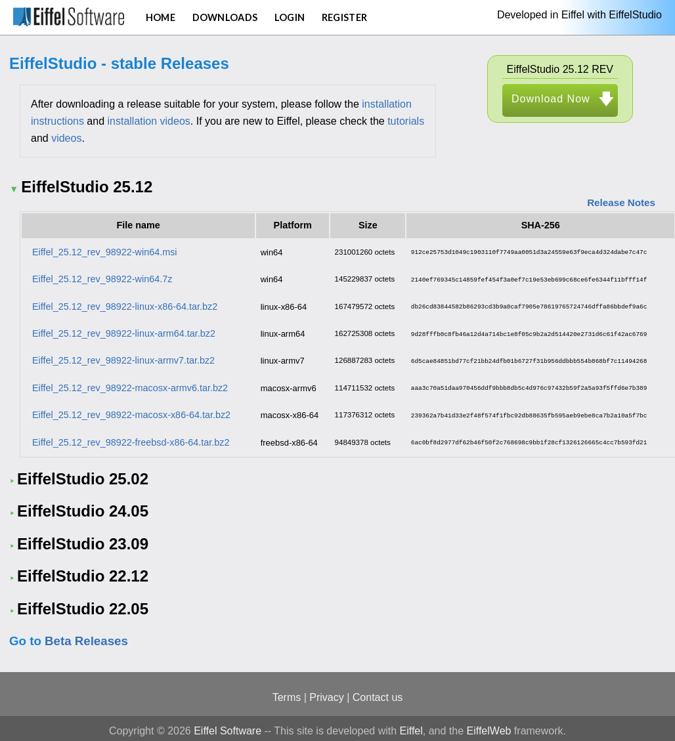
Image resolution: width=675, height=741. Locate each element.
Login (289, 17)
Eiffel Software (227, 725)
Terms (286, 692)
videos (66, 138)
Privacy (326, 692)
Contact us (378, 692)
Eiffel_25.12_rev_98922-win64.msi (104, 251)
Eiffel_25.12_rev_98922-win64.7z (102, 278)
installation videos (149, 121)
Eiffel (411, 725)
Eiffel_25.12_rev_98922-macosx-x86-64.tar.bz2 (131, 411)
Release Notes (621, 202)
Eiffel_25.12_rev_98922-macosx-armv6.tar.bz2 (130, 384)
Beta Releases (86, 636)
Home (160, 17)
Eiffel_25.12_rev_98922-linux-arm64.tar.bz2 (123, 331)
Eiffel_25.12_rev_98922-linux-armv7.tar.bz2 (123, 357)
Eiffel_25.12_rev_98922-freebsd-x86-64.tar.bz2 (131, 437)
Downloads (225, 17)
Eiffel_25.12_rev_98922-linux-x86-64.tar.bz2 (124, 304)
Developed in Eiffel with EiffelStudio (579, 14)
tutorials (405, 121)
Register (344, 17)
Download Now (551, 98)
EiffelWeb (489, 725)
